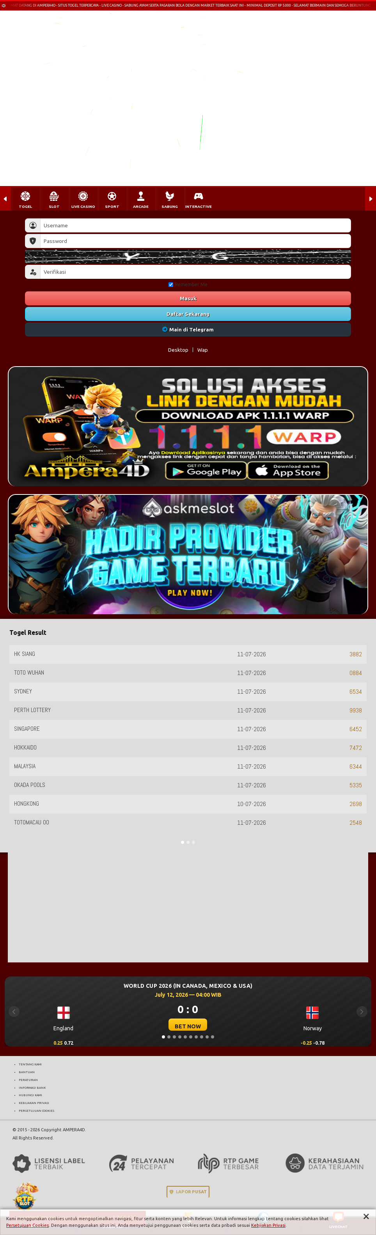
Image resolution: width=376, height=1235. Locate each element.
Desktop (178, 350)
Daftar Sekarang (188, 314)
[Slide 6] (190, 1036)
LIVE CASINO (83, 206)
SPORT (112, 206)
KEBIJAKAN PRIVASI (34, 1102)
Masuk (188, 298)
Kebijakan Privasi (268, 1225)
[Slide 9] (207, 1036)
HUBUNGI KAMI (30, 1095)
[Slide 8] (201, 1036)
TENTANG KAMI (30, 1064)
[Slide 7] (196, 1036)
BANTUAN (27, 1072)
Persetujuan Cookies (27, 1225)
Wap (202, 350)
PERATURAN (28, 1079)
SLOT (54, 206)
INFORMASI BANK (32, 1087)
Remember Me (188, 284)
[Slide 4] (179, 1036)
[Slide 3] (174, 1036)
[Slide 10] (212, 1036)
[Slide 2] (168, 1036)
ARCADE (141, 206)
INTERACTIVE (198, 206)
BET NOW (188, 1026)
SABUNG (169, 206)
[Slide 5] (185, 1036)
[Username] (195, 225)
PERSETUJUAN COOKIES (36, 1110)
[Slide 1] (163, 1036)
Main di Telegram (188, 329)
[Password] (195, 241)
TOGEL (25, 206)
